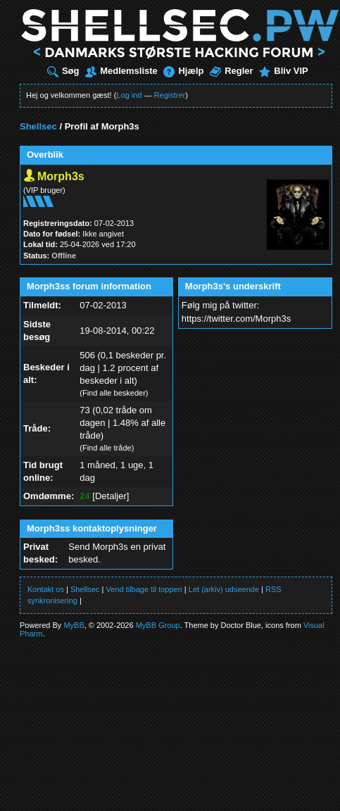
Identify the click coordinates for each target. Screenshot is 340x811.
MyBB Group (158, 625)
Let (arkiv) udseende (224, 589)
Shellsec (38, 126)
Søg (63, 70)
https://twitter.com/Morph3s (236, 318)
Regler (231, 70)
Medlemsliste (121, 70)
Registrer (170, 95)
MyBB (73, 625)
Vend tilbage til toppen (144, 589)
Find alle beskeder (114, 393)
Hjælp (183, 70)
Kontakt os (45, 589)
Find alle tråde (107, 448)
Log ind (128, 95)
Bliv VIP (283, 70)
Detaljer (111, 496)
